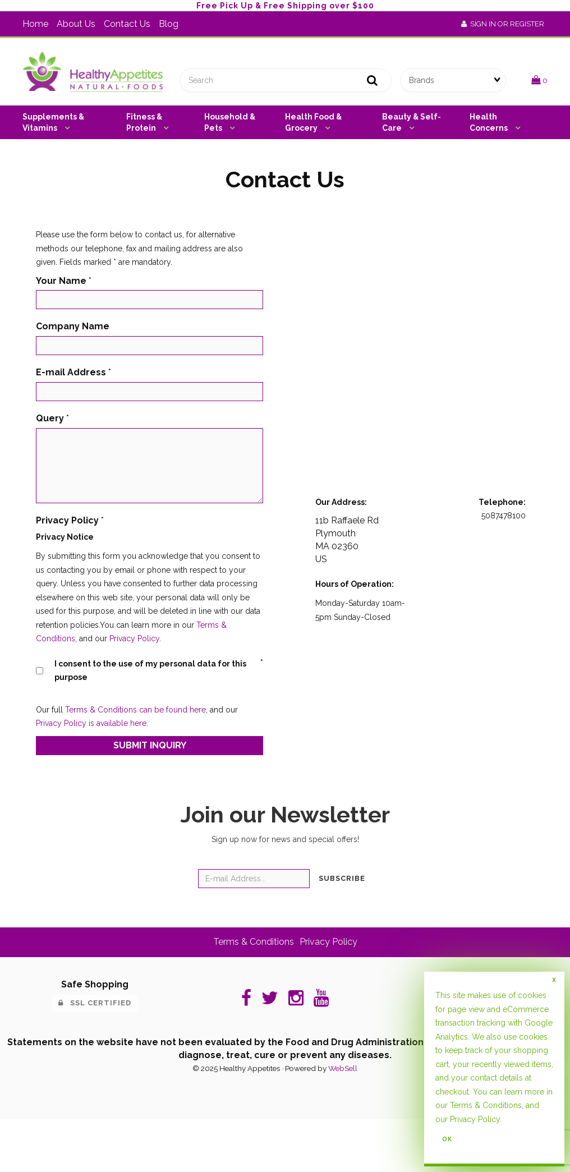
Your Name (61, 280)
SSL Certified (94, 1003)
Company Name (72, 326)
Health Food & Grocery (313, 122)
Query (50, 418)
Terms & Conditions (253, 941)
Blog (168, 24)
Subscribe (342, 878)
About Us (76, 24)
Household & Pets (229, 122)
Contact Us (127, 24)
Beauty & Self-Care (411, 122)
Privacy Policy (134, 638)
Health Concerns (489, 122)
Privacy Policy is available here (91, 723)
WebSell (342, 1068)
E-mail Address (71, 372)
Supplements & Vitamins (53, 122)
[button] (539, 80)
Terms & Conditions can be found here (135, 709)
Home (35, 24)
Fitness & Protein (144, 122)
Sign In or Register (502, 24)
